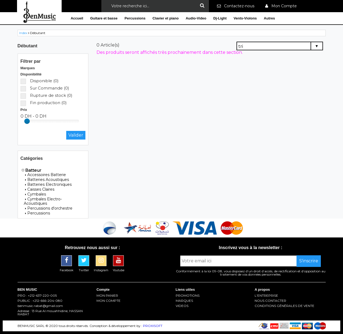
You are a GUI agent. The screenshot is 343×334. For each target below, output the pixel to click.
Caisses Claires (39, 189)
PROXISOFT (152, 326)
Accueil (77, 18)
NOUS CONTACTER (270, 300)
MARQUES (184, 300)
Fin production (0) (44, 103)
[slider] (27, 121)
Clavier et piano (165, 18)
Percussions (135, 18)
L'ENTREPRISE (266, 295)
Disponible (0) (40, 81)
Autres (269, 18)
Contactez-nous (235, 6)
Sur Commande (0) (45, 88)
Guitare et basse (104, 18)
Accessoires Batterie (45, 174)
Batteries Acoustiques (47, 179)
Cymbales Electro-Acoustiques (43, 201)
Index (23, 33)
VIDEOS (182, 305)
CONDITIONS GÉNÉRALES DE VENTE (284, 305)
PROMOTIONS (187, 295)
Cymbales (35, 194)
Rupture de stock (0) (46, 95)
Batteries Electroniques (48, 184)
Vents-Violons (245, 18)
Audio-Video (196, 18)
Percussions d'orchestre (48, 208)
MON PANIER (107, 295)
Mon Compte (281, 6)
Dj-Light (220, 18)
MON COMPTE (108, 300)
